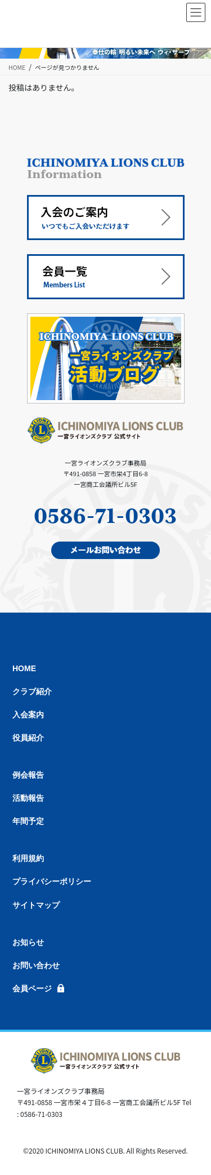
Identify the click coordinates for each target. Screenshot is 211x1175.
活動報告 (28, 797)
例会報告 (28, 774)
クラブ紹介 (32, 691)
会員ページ (32, 988)
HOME (24, 668)
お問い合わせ (36, 965)
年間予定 (28, 821)
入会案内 (28, 714)
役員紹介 (28, 737)
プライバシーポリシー (51, 881)
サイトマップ (36, 905)
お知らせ (28, 942)
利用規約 (28, 858)
